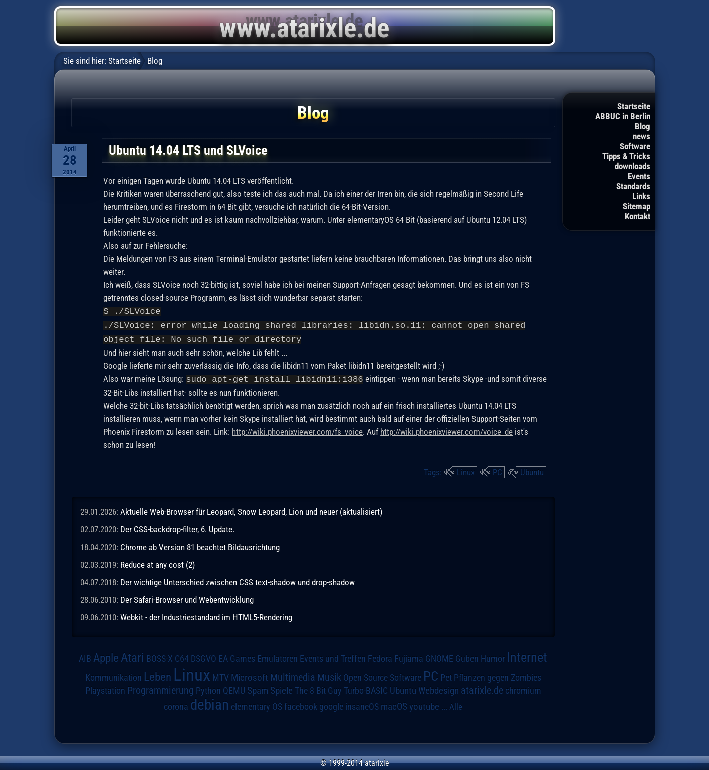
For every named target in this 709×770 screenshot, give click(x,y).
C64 (182, 657)
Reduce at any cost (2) (157, 563)
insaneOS (362, 705)
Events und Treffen (333, 657)
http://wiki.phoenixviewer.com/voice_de (446, 430)
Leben (157, 675)
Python (208, 689)
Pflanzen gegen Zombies (497, 676)
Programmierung (160, 688)
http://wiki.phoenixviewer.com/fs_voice (297, 430)
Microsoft (249, 675)
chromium (523, 689)
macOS (394, 704)
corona (176, 705)
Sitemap (636, 206)
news (641, 136)
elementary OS (256, 704)
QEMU (234, 689)
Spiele (281, 688)
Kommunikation (113, 675)
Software (635, 146)
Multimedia (292, 675)
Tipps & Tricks (626, 156)
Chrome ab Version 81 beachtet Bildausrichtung (200, 545)
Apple (106, 656)
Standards (633, 186)
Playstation (105, 689)
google (331, 705)
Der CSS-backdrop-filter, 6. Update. (177, 527)
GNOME (439, 656)
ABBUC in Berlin (622, 116)
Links (641, 196)
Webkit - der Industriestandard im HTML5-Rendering (206, 615)
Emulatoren (277, 656)
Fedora (380, 656)
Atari (132, 655)
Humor (493, 657)
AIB (85, 657)
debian (209, 702)
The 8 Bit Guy (318, 688)
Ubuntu (532, 470)
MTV (220, 675)
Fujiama (408, 656)
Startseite (633, 106)
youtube (424, 704)
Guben (467, 657)
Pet (446, 676)
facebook (300, 705)
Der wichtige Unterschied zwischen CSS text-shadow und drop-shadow (237, 580)
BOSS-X (159, 657)
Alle (455, 705)
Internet (527, 655)
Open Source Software (382, 676)
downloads (632, 166)
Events (639, 176)
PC (497, 470)
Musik (329, 675)
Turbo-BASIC (366, 688)
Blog (642, 126)
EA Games (236, 657)
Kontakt (637, 216)
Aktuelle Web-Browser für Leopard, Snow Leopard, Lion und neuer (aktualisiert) (251, 510)
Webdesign (438, 688)
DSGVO (203, 657)
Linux (466, 470)
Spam (257, 688)
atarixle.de (482, 688)
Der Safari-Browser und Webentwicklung (187, 598)
